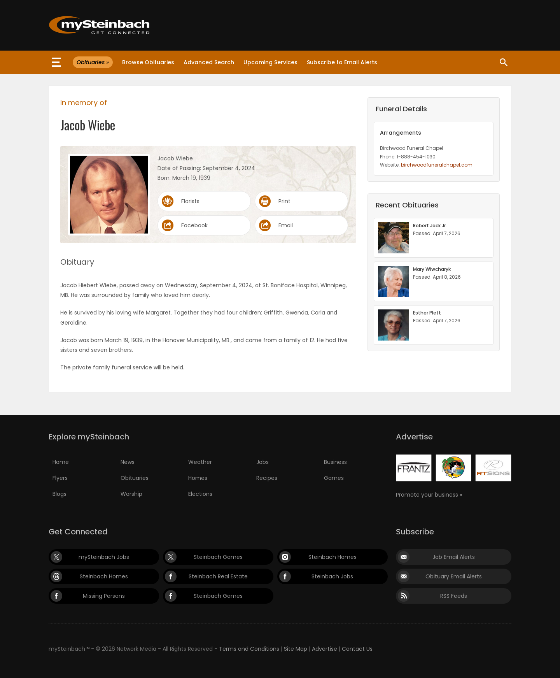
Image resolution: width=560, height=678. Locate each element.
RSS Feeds (453, 596)
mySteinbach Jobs (104, 557)
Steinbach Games (218, 557)
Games (334, 478)
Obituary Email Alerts (453, 576)
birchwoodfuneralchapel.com (436, 165)
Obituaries (135, 478)
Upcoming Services (270, 62)
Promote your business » (429, 495)
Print (284, 201)
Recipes (266, 478)
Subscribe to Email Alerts (342, 62)
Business (335, 462)
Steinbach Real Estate (218, 576)
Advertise (324, 649)
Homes (197, 478)
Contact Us (357, 649)
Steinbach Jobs (332, 576)
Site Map (295, 649)
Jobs (262, 462)
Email (285, 225)
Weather (200, 462)
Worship (131, 494)
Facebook (194, 225)
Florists (190, 201)
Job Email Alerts (453, 557)
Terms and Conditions (249, 649)
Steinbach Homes (332, 557)
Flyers (60, 478)
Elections (200, 494)
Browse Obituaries (148, 62)
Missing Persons (104, 596)
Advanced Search (209, 62)
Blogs (59, 494)
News (128, 462)
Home (60, 462)
